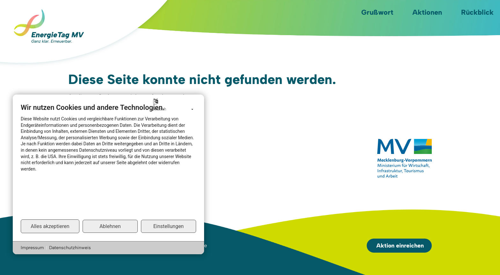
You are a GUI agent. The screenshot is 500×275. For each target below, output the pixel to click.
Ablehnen (110, 226)
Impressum (32, 247)
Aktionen (427, 12)
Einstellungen (168, 226)
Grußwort (377, 12)
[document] (108, 161)
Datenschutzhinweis (70, 247)
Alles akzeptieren (50, 226)
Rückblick (477, 12)
